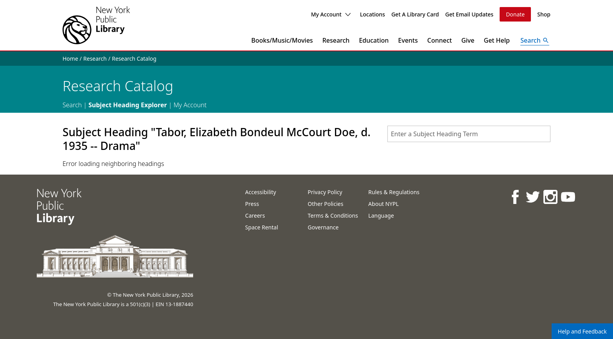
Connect (439, 40)
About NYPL (383, 203)
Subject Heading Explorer (127, 105)
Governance (323, 227)
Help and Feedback (582, 331)
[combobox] (468, 134)
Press (252, 203)
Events (408, 40)
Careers (255, 215)
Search (72, 105)
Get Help (497, 40)
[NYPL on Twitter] (532, 197)
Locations (372, 14)
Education (374, 40)
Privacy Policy (325, 192)
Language (381, 215)
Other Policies (325, 203)
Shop (543, 14)
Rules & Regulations (393, 192)
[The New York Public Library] (96, 25)
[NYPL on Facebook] (514, 197)
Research (336, 40)
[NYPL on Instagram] (549, 197)
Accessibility (260, 192)
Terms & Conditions (333, 215)
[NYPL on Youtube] (567, 197)
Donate (515, 14)
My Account (330, 14)
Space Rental (261, 227)
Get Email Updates (469, 14)
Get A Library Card (415, 14)
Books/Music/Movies (282, 40)
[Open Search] (534, 40)
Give (468, 40)
